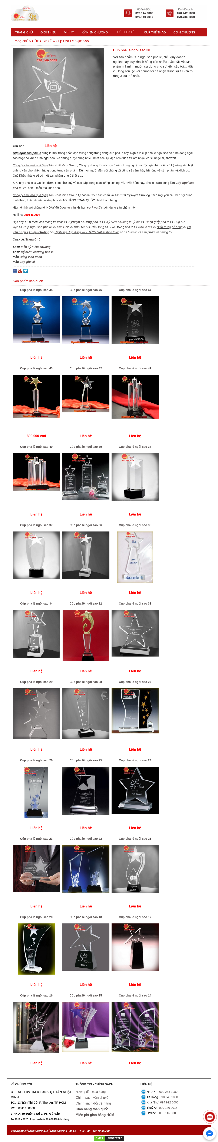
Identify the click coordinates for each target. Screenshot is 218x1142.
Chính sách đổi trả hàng (93, 1103)
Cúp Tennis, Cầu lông (89, 227)
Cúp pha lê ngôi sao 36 (85, 525)
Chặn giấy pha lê (157, 222)
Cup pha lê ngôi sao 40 (36, 446)
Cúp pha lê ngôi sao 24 (135, 760)
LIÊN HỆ (79, 41)
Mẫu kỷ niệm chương (35, 247)
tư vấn (71, 207)
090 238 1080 (168, 1091)
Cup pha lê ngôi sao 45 (36, 290)
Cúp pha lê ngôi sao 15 (85, 995)
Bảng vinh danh (31, 257)
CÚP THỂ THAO (155, 32)
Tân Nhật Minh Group (63, 165)
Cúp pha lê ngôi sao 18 (85, 917)
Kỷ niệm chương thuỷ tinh (123, 222)
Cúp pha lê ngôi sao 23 (36, 838)
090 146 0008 (168, 1113)
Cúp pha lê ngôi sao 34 (36, 603)
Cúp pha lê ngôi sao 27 (135, 682)
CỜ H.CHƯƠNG (184, 32)
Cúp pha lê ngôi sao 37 (36, 525)
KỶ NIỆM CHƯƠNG (95, 32)
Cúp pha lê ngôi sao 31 (135, 603)
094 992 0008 (169, 1102)
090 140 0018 (168, 1107)
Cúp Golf (63, 227)
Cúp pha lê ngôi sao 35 (135, 525)
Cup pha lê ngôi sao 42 (85, 368)
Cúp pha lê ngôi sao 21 (135, 838)
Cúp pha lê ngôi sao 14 (135, 995)
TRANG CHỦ (24, 32)
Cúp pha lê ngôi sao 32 (85, 603)
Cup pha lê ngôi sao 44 (135, 290)
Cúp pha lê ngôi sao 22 (85, 838)
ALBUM (69, 32)
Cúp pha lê (27, 262)
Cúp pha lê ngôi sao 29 (36, 682)
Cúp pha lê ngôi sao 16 (36, 995)
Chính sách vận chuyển (93, 1097)
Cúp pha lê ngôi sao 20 (36, 917)
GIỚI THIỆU (48, 32)
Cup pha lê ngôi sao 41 (135, 368)
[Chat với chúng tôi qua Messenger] (209, 1133)
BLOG (62, 41)
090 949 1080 (169, 1097)
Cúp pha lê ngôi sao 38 (135, 446)
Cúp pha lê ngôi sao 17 (135, 917)
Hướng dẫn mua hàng (91, 1092)
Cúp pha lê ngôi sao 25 (85, 760)
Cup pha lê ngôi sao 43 (36, 368)
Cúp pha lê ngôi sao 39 (85, 446)
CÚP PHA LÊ (126, 32)
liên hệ (24, 207)
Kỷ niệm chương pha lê (85, 222)
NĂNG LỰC (23, 41)
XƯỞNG (44, 41)
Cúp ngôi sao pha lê (37, 227)
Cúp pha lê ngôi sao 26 (36, 760)
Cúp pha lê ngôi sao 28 (85, 682)
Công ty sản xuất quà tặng (30, 165)
